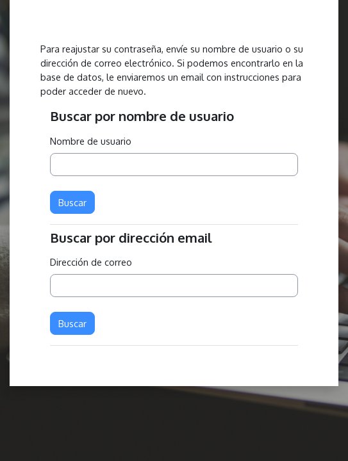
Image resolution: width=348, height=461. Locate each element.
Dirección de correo (91, 262)
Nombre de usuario (90, 141)
